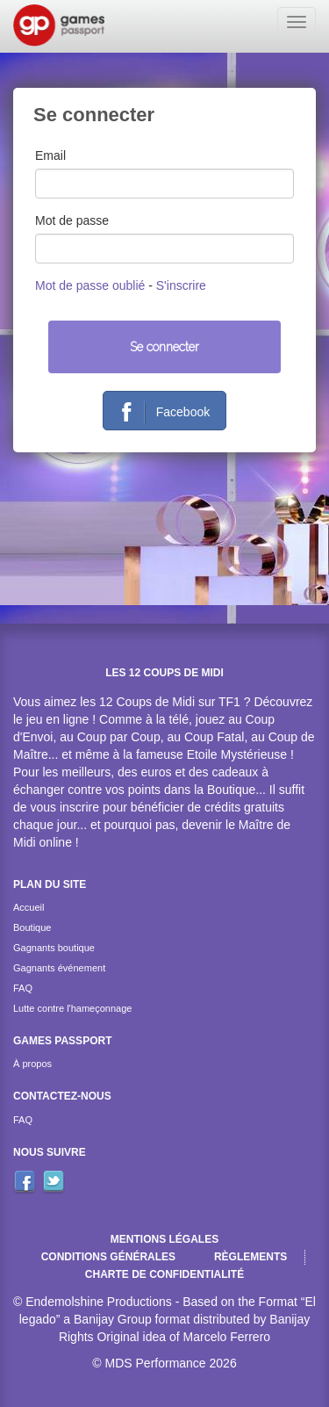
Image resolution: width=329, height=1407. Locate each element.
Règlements (250, 1257)
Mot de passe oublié (90, 285)
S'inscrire (181, 285)
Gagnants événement (59, 968)
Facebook (159, 412)
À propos (32, 1063)
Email (50, 155)
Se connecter (164, 347)
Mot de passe (72, 220)
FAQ (22, 988)
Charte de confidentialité (164, 1274)
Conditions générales (108, 1257)
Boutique (32, 927)
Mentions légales (164, 1239)
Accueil (28, 907)
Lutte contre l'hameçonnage (72, 1008)
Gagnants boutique (54, 947)
